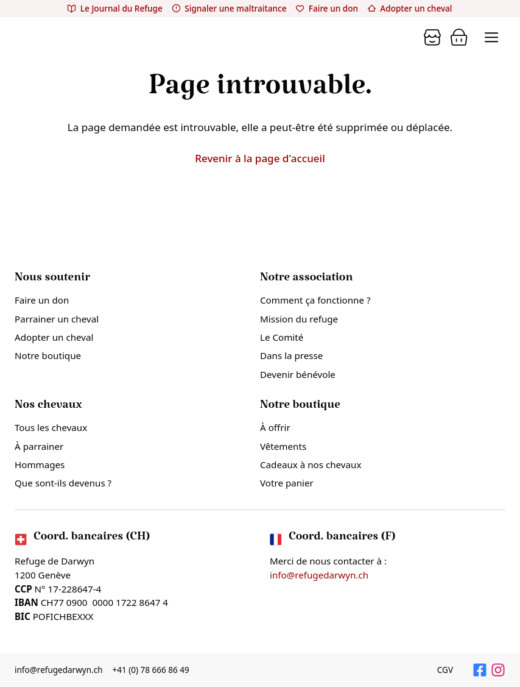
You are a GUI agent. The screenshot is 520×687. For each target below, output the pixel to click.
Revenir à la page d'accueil (260, 158)
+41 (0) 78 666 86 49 (151, 669)
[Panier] (432, 37)
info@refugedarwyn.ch (319, 575)
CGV (445, 669)
